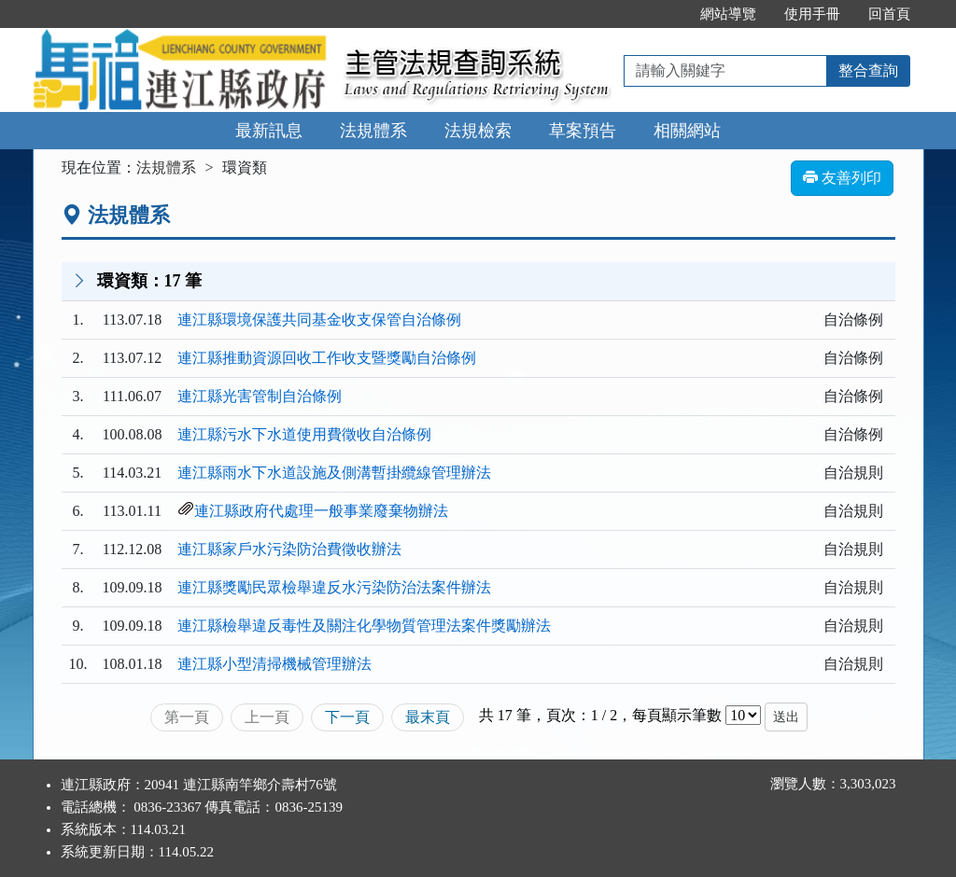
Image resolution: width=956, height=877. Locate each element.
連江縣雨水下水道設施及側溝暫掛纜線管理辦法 (334, 472)
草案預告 (582, 130)
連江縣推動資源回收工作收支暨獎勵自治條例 (326, 358)
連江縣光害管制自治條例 (259, 396)
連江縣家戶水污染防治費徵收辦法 (289, 549)
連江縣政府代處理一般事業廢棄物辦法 (321, 511)
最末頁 (427, 717)
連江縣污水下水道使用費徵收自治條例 (304, 434)
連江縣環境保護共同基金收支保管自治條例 (319, 319)
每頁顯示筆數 (677, 715)
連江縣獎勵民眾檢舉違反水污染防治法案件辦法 (334, 587)
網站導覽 (728, 14)
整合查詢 (868, 70)
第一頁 (186, 717)
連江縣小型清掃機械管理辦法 (274, 664)
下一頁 (347, 717)
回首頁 (889, 14)
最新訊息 (268, 130)
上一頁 (267, 717)
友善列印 (842, 178)
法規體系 (373, 130)
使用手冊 (812, 14)
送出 (786, 717)
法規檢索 (478, 130)
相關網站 (687, 130)
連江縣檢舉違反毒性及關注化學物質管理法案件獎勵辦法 (364, 625)
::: (666, 14)
